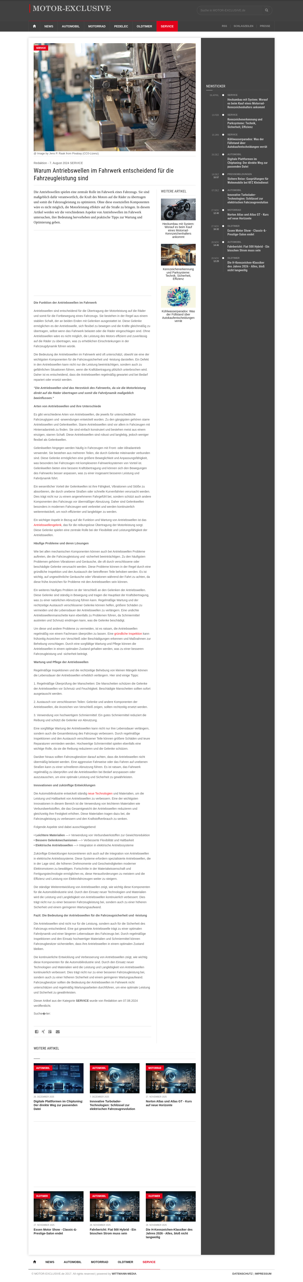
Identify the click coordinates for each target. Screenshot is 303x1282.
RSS (224, 26)
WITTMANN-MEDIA (124, 1273)
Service (167, 26)
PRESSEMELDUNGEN (239, 174)
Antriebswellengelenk (47, 525)
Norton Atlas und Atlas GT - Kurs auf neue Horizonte (248, 216)
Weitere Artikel (46, 1048)
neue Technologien (100, 793)
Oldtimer (144, 26)
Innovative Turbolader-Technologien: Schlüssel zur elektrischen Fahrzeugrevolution (112, 1105)
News (48, 26)
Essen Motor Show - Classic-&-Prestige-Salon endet (247, 232)
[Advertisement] (92, 263)
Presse (265, 26)
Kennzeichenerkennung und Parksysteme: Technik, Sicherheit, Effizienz (244, 123)
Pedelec (121, 26)
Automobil (71, 26)
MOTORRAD (154, 1068)
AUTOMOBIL (43, 1068)
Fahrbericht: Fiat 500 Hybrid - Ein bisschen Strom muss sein (248, 248)
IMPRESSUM (263, 1273)
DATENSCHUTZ (242, 1273)
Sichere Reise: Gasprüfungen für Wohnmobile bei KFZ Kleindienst (247, 180)
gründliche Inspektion (128, 633)
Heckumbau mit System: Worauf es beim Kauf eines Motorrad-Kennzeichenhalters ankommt (247, 103)
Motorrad (97, 26)
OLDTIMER (42, 1196)
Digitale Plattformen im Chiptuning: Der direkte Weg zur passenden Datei (58, 1105)
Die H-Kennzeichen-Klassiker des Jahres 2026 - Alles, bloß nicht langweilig (169, 1233)
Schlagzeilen (243, 26)
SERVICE (41, 47)
